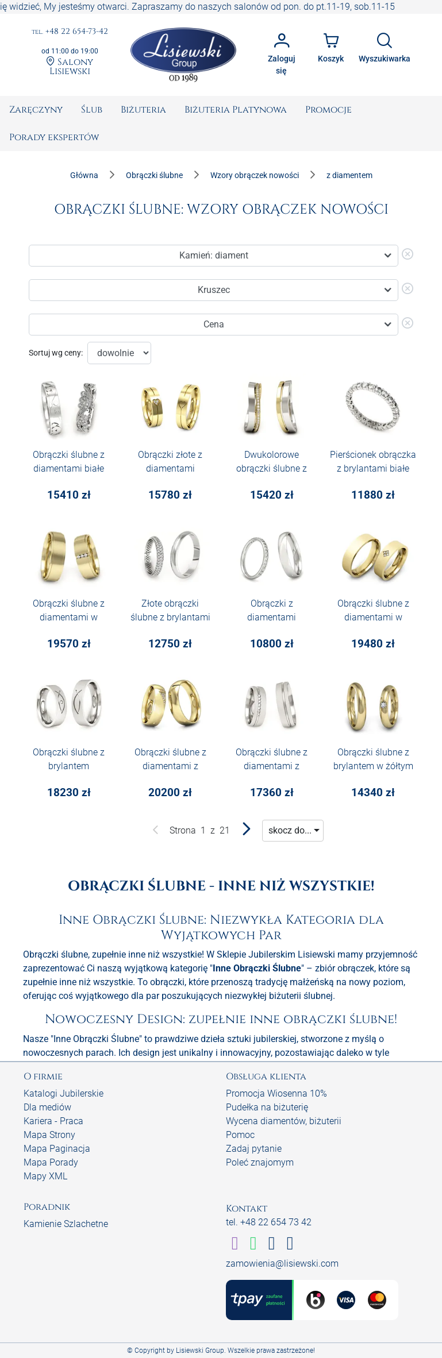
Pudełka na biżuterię (267, 1107)
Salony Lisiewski (69, 66)
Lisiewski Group (200, 1351)
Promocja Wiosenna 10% (276, 1093)
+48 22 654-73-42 (70, 32)
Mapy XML (45, 1176)
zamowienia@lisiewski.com (282, 1263)
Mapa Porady (51, 1162)
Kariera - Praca (53, 1121)
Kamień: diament (213, 255)
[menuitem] (36, 110)
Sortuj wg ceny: (56, 352)
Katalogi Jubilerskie (63, 1093)
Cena (213, 324)
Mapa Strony (49, 1134)
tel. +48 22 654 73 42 (269, 1222)
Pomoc (240, 1134)
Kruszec (214, 289)
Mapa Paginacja (57, 1148)
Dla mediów (47, 1107)
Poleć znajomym (260, 1162)
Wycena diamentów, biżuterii (283, 1121)
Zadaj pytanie (254, 1148)
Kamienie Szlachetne (66, 1223)
